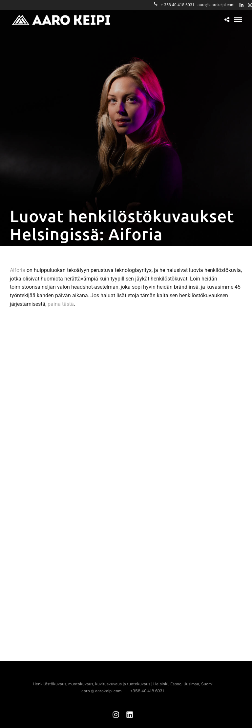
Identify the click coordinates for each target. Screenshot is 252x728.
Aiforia (17, 270)
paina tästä (61, 304)
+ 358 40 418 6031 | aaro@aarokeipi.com (194, 5)
